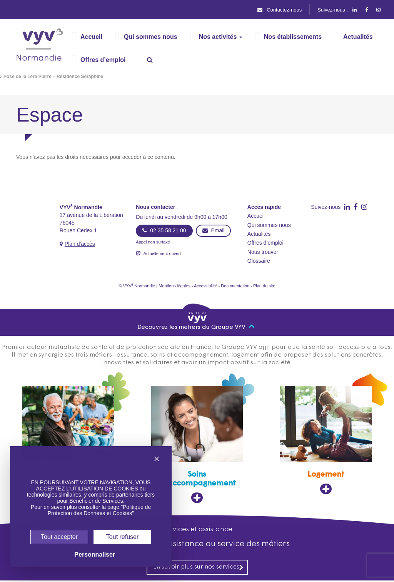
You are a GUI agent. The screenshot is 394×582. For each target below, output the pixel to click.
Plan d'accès (81, 244)
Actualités (260, 234)
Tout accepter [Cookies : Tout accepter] (52, 533)
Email (212, 230)
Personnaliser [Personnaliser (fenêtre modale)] (86, 555)
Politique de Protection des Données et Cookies (92, 504)
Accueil (256, 216)
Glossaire (259, 261)
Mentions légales (171, 286)
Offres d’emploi (268, 243)
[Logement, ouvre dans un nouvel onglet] (326, 441)
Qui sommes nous (269, 225)
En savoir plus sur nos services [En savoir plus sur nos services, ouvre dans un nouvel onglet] (198, 568)
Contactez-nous (277, 9)
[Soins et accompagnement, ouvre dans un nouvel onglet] (197, 445)
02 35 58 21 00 (163, 230)
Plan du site (272, 286)
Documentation (240, 286)
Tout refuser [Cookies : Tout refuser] (115, 537)
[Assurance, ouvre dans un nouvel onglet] (68, 441)
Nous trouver (264, 252)
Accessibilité (206, 286)
